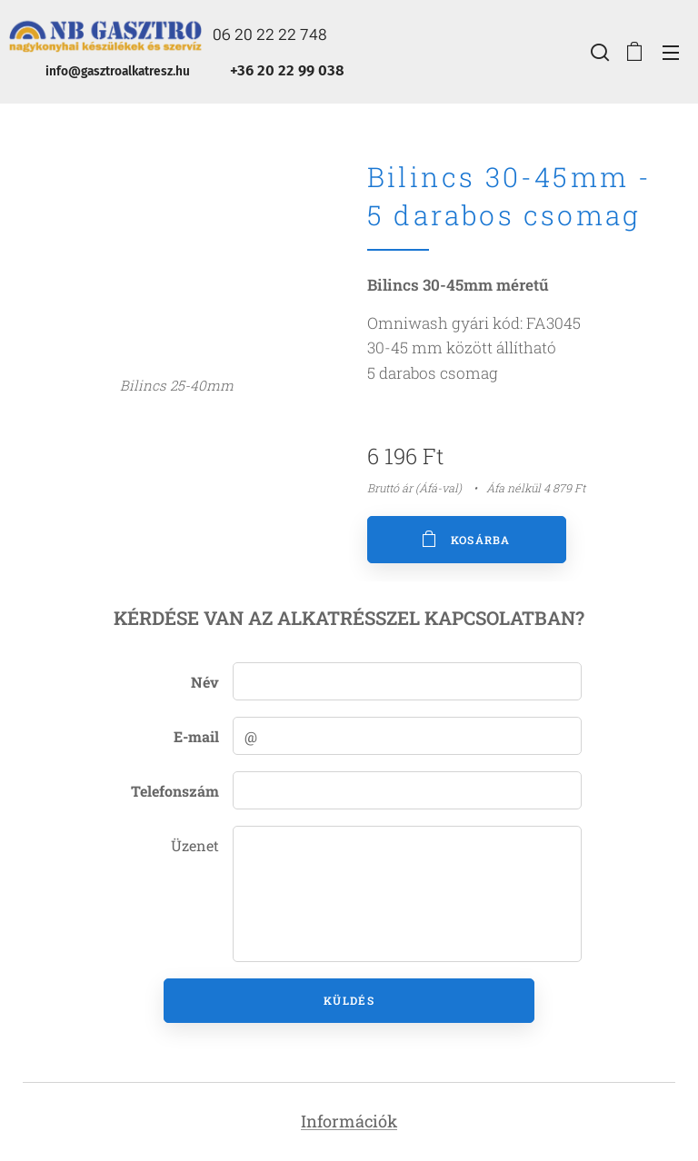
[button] (598, 51)
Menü (671, 53)
